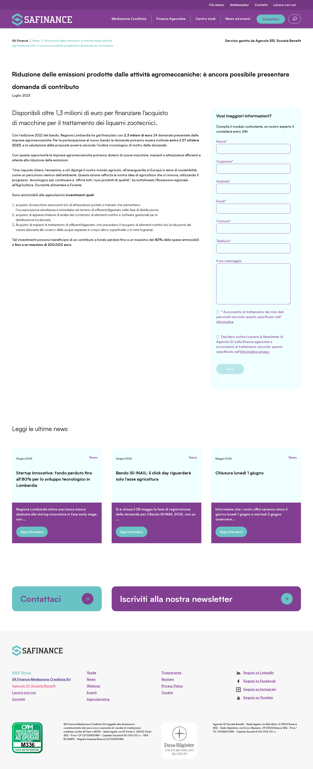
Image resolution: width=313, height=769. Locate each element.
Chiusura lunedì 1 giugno (239, 472)
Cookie (167, 692)
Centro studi (205, 19)
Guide (91, 673)
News (93, 457)
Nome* (253, 146)
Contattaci (270, 19)
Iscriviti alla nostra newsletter (206, 599)
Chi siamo (216, 5)
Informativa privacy (254, 352)
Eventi (92, 692)
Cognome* (253, 166)
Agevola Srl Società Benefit (34, 686)
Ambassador (239, 5)
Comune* (253, 226)
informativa (225, 322)
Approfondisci (32, 532)
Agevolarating (98, 699)
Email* (253, 206)
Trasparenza (171, 673)
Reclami (167, 679)
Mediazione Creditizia (129, 19)
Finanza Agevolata (171, 19)
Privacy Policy (172, 686)
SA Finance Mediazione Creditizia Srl (41, 679)
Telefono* (253, 246)
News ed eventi (237, 19)
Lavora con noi (284, 5)
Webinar (93, 686)
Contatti (261, 5)
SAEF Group (21, 673)
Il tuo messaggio (253, 281)
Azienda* (253, 186)
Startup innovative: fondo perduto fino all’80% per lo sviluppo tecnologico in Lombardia (54, 479)
